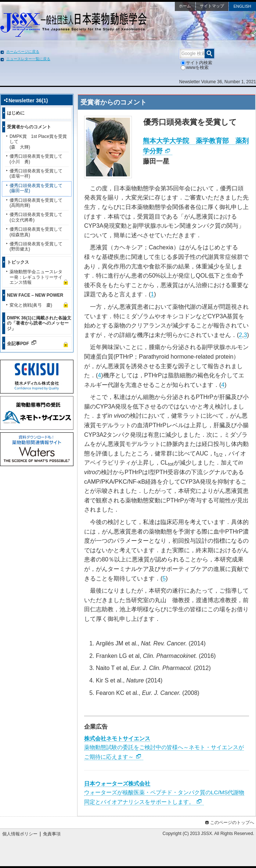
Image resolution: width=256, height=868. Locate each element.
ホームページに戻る (22, 52)
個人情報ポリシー (19, 833)
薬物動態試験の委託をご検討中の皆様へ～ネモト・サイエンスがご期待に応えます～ (164, 747)
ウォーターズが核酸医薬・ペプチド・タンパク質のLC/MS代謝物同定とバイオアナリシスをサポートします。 (164, 792)
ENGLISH (242, 6)
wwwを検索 (195, 67)
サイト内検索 (196, 62)
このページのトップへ (229, 822)
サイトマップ (212, 6)
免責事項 (52, 833)
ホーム (185, 6)
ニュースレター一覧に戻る (28, 59)
